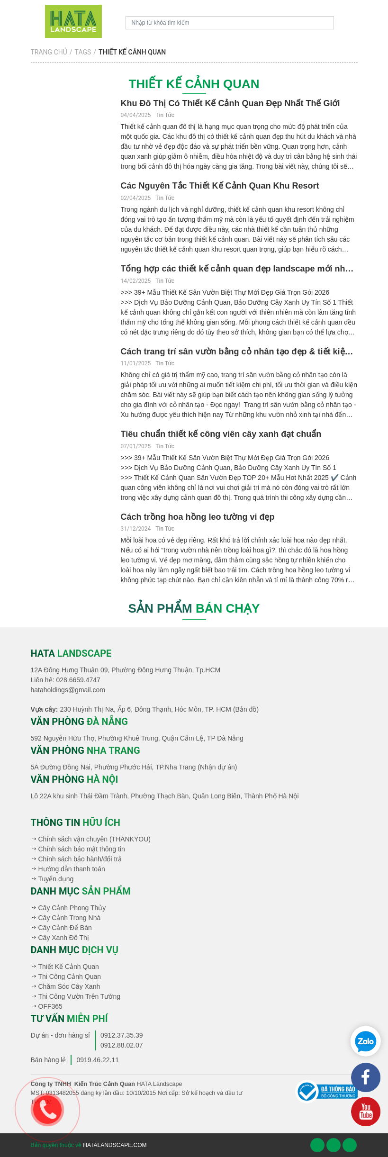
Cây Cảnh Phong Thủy (72, 908)
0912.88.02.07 (121, 1045)
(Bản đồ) (246, 709)
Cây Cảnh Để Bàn (65, 927)
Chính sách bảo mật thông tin (81, 849)
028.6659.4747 (78, 680)
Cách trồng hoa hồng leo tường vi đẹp (198, 517)
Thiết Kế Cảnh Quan (68, 966)
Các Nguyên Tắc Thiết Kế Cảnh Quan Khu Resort (220, 185)
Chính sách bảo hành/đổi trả (80, 859)
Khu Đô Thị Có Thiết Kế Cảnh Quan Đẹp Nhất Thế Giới (230, 103)
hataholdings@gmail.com (68, 690)
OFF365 (50, 1006)
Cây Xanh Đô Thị (63, 937)
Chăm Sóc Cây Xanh (69, 986)
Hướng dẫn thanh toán (71, 869)
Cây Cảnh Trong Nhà (69, 918)
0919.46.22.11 (97, 1060)
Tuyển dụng (56, 879)
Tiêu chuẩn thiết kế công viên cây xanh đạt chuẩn (221, 434)
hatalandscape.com (114, 1145)
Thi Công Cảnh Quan (69, 976)
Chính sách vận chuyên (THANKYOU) (94, 839)
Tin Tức (164, 115)
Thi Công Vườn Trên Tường (79, 996)
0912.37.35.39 (121, 1035)
